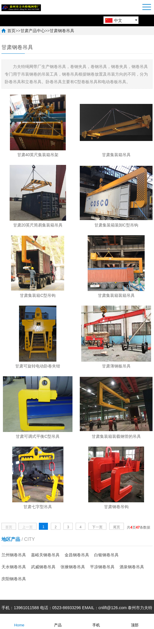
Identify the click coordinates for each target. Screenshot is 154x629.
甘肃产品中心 (32, 30)
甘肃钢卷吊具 (62, 30)
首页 (11, 30)
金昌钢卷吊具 (77, 555)
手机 (96, 621)
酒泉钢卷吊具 (132, 566)
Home (19, 621)
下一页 (97, 527)
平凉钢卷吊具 (102, 566)
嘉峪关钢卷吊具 (45, 555)
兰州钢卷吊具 (13, 555)
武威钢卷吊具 (43, 566)
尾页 (116, 527)
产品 (58, 621)
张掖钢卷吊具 (72, 566)
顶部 (135, 621)
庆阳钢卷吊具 (13, 578)
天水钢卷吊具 (13, 566)
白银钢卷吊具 (106, 555)
